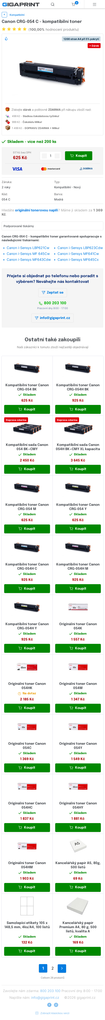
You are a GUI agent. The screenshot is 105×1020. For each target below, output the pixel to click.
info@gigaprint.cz (52, 318)
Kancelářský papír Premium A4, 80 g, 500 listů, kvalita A (78, 927)
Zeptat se (52, 292)
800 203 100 (52, 303)
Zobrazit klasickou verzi (52, 1013)
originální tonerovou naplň (37, 210)
